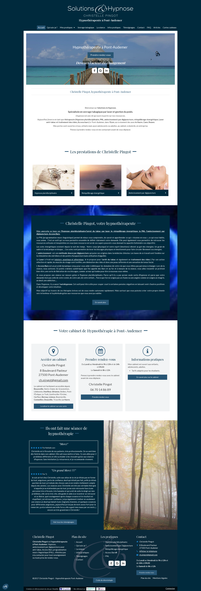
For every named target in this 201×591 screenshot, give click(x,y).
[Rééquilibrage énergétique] (101, 180)
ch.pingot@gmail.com (53, 380)
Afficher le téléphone (148, 551)
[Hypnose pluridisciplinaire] (53, 180)
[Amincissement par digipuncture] (147, 180)
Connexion (170, 588)
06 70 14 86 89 (100, 389)
